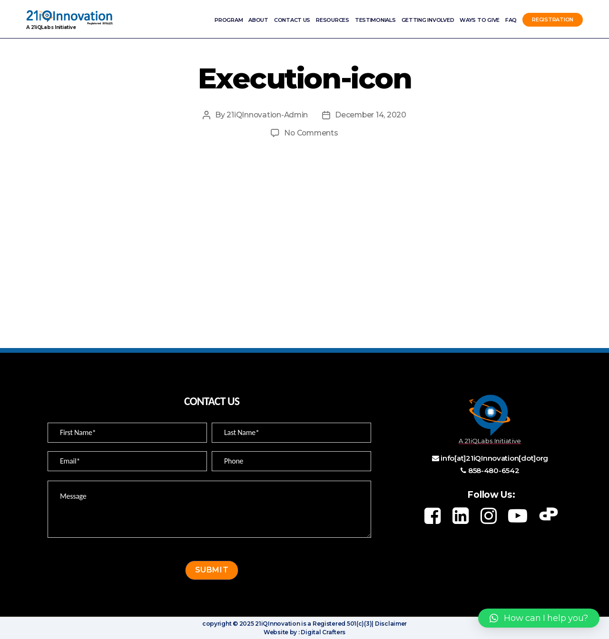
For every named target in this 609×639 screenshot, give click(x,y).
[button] (538, 618)
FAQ (511, 20)
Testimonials (375, 20)
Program (229, 20)
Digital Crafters (322, 632)
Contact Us (292, 20)
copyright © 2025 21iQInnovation (251, 623)
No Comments (311, 132)
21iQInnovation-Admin (267, 114)
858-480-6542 (494, 470)
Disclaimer (390, 623)
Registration (552, 20)
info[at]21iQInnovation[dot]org (494, 458)
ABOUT (258, 20)
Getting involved (428, 20)
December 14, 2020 (372, 114)
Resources (332, 20)
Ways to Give (480, 20)
